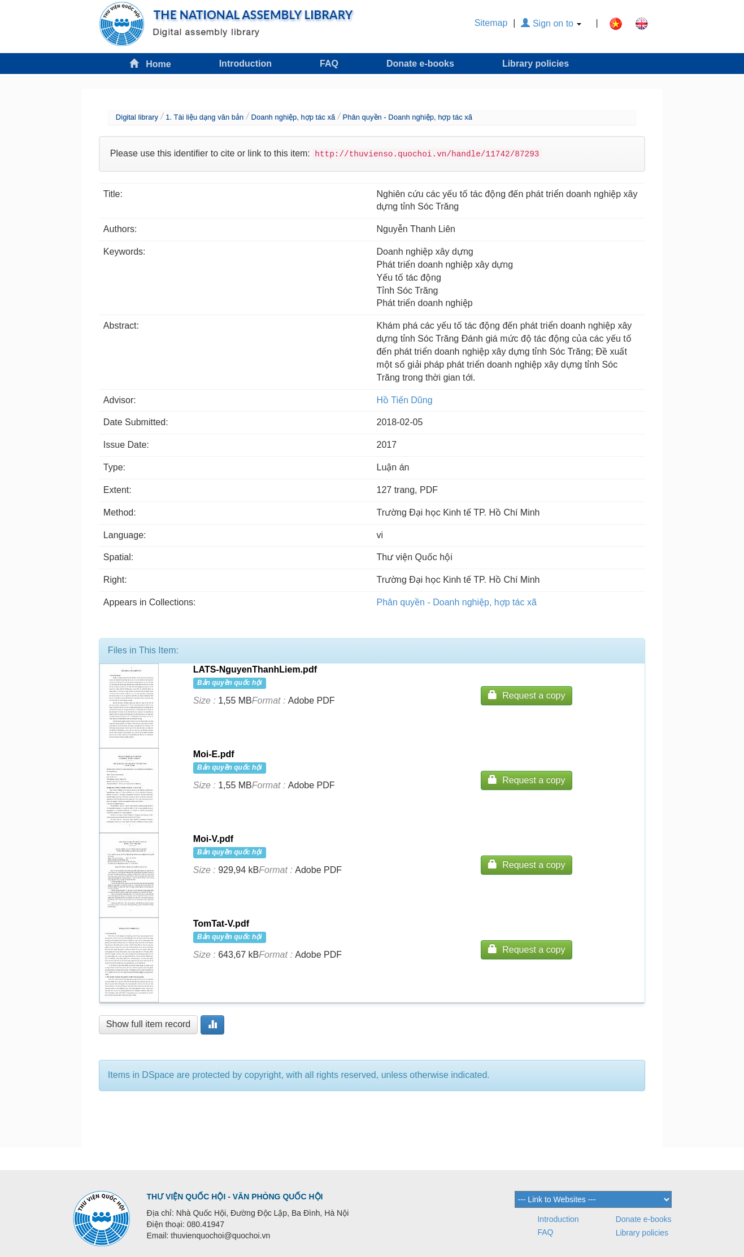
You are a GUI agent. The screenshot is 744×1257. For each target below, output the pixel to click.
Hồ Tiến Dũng (405, 400)
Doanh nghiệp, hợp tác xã (293, 117)
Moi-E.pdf (213, 754)
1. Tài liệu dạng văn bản (204, 117)
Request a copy (526, 694)
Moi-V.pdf (213, 839)
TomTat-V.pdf (221, 923)
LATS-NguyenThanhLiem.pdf (255, 669)
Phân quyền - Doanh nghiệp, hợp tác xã (407, 117)
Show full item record (148, 1024)
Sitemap (491, 23)
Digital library (137, 117)
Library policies (535, 63)
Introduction (245, 63)
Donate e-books (420, 63)
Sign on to (551, 23)
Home (150, 63)
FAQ (329, 63)
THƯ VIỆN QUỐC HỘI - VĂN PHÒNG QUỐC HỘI (235, 1196)
